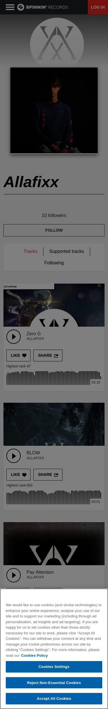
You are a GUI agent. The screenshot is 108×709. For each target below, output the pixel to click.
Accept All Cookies (54, 699)
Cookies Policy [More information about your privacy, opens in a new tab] (34, 655)
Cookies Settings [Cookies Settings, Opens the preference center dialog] (54, 667)
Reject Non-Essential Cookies (54, 683)
